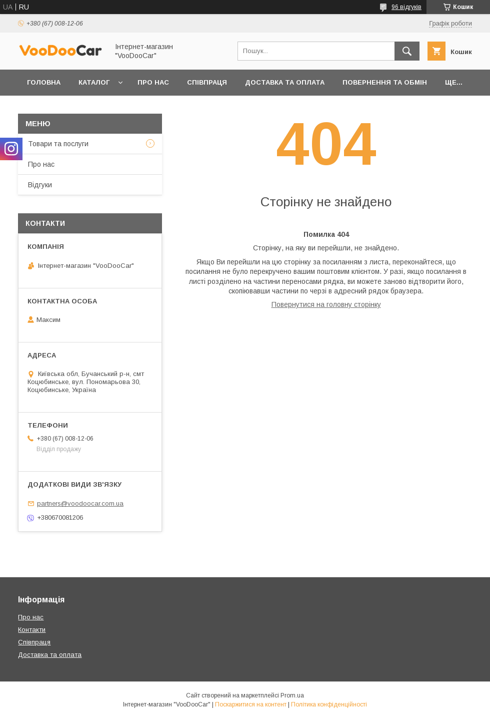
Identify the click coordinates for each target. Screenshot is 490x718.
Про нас (153, 82)
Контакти (32, 629)
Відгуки (40, 185)
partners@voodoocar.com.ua (80, 503)
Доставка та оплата (284, 82)
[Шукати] (407, 51)
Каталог (94, 82)
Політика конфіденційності (329, 704)
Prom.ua (292, 695)
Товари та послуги (58, 144)
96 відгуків (407, 7)
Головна (43, 82)
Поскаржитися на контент (250, 704)
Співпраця (207, 82)
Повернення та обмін (384, 82)
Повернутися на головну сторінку (326, 304)
